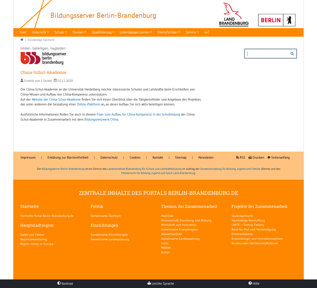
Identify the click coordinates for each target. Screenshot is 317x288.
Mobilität (167, 216)
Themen (78, 32)
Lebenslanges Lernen (134, 32)
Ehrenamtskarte (242, 234)
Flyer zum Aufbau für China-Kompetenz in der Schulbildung (138, 114)
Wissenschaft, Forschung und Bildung (186, 220)
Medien (166, 247)
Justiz (164, 243)
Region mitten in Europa (36, 244)
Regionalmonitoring (33, 239)
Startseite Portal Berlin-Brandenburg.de (46, 216)
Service (191, 32)
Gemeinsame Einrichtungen (109, 234)
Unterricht (39, 32)
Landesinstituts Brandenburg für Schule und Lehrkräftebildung (144, 169)
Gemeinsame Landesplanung (110, 239)
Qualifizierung (102, 32)
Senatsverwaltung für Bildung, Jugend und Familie (230, 169)
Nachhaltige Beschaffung (248, 220)
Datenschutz (109, 157)
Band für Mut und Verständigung (254, 229)
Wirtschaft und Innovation (179, 225)
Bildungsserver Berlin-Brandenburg (63, 169)
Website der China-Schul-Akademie (56, 99)
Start (23, 32)
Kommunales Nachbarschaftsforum (255, 243)
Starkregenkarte (242, 216)
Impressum (28, 157)
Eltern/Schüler (168, 32)
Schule (59, 32)
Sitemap (180, 157)
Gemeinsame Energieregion (179, 229)
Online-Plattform (88, 104)
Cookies (135, 157)
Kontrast (65, 283)
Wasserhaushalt (171, 234)
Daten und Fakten (32, 234)
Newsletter (206, 157)
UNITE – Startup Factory (248, 225)
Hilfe (254, 283)
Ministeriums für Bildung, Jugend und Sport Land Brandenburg (158, 173)
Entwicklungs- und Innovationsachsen (257, 238)
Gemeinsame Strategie (106, 216)
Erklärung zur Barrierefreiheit (68, 157)
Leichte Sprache (160, 283)
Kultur (165, 252)
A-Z (207, 32)
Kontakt (158, 157)
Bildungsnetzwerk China (101, 119)
